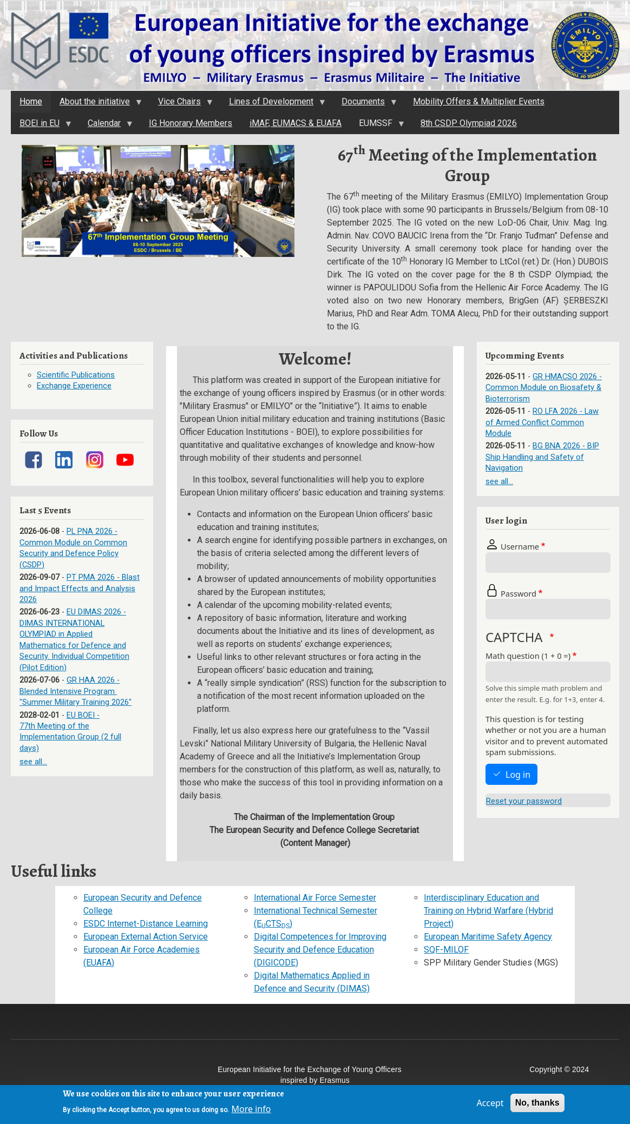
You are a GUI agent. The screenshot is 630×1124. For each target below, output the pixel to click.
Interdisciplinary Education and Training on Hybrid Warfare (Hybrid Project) (488, 910)
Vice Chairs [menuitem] (181, 104)
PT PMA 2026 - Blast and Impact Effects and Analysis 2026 (79, 588)
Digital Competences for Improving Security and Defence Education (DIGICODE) (320, 949)
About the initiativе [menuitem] (96, 104)
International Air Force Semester (315, 897)
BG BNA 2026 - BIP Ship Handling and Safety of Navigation (542, 457)
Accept (489, 1105)
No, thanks (537, 1104)
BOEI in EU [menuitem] (41, 126)
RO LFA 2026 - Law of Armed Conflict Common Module (542, 422)
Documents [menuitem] (365, 104)
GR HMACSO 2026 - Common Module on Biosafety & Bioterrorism (543, 388)
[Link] (33, 459)
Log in (518, 775)
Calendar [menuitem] (106, 126)
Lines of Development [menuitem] (272, 104)
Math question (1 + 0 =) (527, 655)
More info (251, 1111)
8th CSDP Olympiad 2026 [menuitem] (469, 123)
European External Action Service (145, 936)
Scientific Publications (76, 375)
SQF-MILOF (446, 949)
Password (518, 593)
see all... (33, 761)
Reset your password (524, 801)
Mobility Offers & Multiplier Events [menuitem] (478, 101)
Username (520, 546)
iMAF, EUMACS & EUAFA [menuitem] (296, 123)
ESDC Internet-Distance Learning (145, 923)
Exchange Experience (74, 386)
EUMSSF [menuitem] (377, 126)
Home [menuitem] (30, 101)
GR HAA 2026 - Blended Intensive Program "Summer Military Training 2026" (75, 691)
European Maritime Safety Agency (488, 936)
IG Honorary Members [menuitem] (190, 123)
